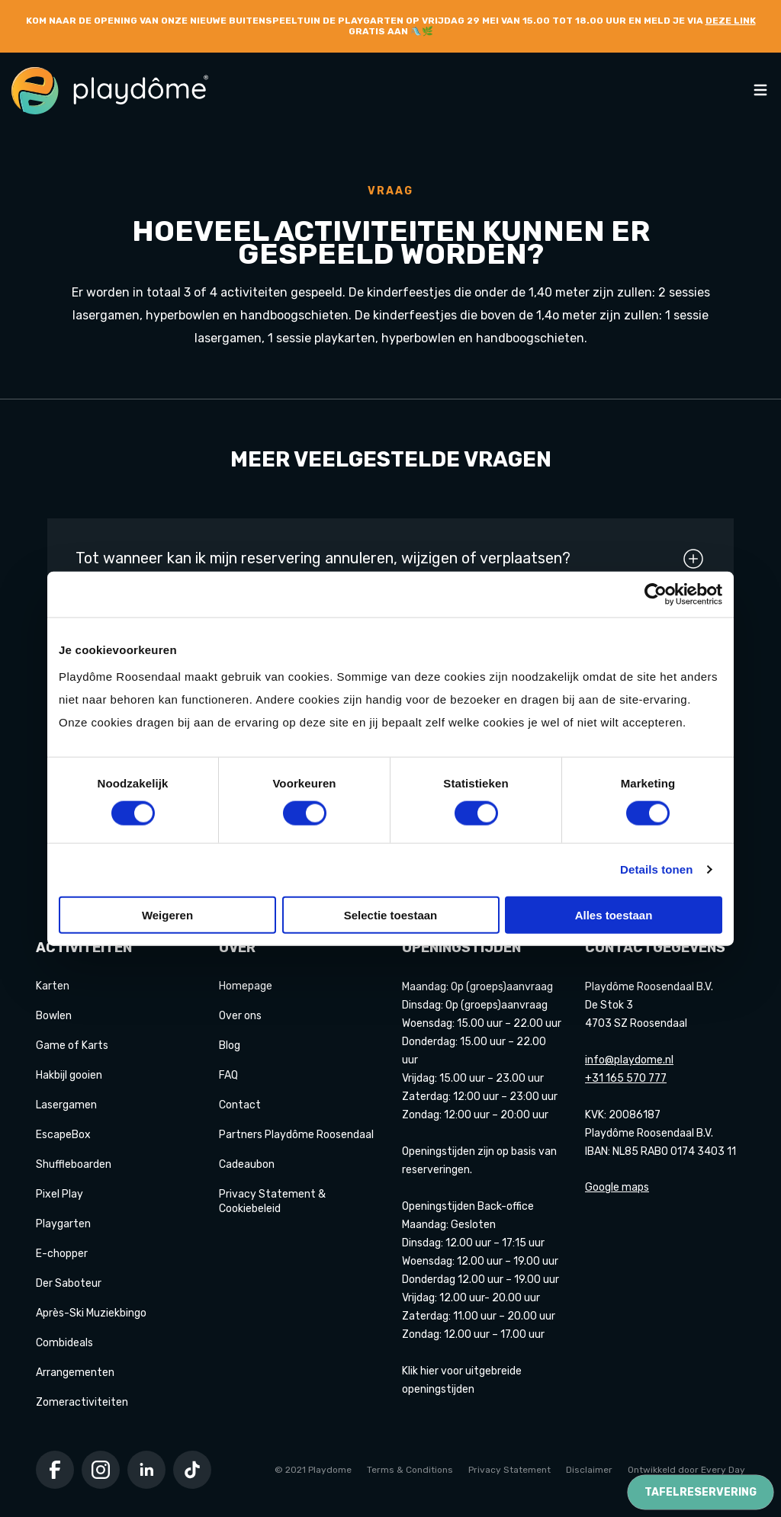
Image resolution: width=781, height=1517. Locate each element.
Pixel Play (59, 1194)
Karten (52, 986)
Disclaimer (589, 1469)
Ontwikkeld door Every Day (686, 1469)
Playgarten (63, 1223)
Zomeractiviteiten (82, 1402)
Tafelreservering (700, 1492)
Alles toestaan (614, 914)
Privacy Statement (509, 1469)
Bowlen (54, 1015)
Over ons (240, 1015)
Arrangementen (75, 1372)
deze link (730, 20)
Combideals (64, 1342)
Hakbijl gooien (69, 1075)
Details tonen (656, 869)
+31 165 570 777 (626, 1078)
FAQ (228, 1075)
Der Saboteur (68, 1283)
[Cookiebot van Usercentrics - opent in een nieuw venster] (655, 594)
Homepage (245, 986)
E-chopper (62, 1253)
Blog (229, 1045)
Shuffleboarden (73, 1164)
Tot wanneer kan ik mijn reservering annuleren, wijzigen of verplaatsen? (390, 559)
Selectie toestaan (391, 914)
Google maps (617, 1187)
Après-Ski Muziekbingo (91, 1313)
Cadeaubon (247, 1164)
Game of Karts (72, 1045)
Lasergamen (66, 1104)
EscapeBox (63, 1134)
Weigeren (167, 914)
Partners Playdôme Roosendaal (296, 1134)
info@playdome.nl (629, 1060)
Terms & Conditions (410, 1469)
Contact (240, 1104)
